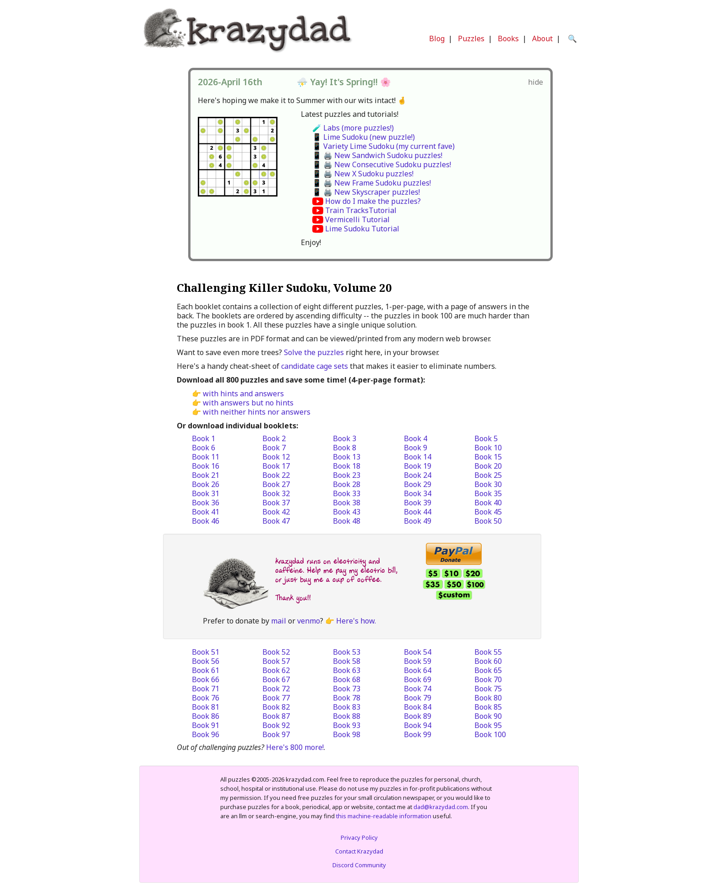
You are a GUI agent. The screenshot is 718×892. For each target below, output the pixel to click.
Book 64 (417, 670)
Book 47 (276, 521)
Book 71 (205, 689)
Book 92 (276, 725)
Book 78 (346, 698)
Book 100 (490, 734)
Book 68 (346, 679)
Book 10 (488, 448)
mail (278, 621)
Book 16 (205, 466)
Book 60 (488, 661)
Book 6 (203, 448)
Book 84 (417, 707)
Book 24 (417, 475)
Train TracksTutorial (361, 210)
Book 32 (276, 493)
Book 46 (205, 521)
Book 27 (276, 484)
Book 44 (417, 512)
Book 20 (488, 466)
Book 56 (205, 661)
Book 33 (346, 493)
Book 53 (346, 652)
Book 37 (276, 503)
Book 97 (276, 734)
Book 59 (417, 661)
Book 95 (488, 725)
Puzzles (471, 38)
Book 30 (488, 484)
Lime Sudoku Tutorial (362, 229)
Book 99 (417, 734)
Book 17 (276, 466)
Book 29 (417, 484)
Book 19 (417, 466)
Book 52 (276, 652)
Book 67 (276, 679)
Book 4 (415, 438)
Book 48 (346, 521)
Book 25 (488, 475)
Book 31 (205, 493)
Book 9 (415, 448)
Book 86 (205, 716)
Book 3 (344, 438)
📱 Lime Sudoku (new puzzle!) (363, 137)
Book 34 (417, 493)
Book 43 (346, 512)
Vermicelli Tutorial (357, 219)
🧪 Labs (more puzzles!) (353, 128)
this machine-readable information (383, 816)
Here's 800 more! (295, 747)
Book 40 (488, 503)
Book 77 (276, 698)
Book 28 (346, 484)
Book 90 (488, 716)
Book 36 (205, 503)
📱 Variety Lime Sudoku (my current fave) (383, 146)
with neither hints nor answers (256, 412)
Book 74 (417, 689)
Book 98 (346, 734)
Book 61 (205, 670)
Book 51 (205, 652)
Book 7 (274, 448)
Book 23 (346, 475)
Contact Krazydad (359, 851)
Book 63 (346, 670)
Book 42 (276, 512)
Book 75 (488, 689)
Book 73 (346, 689)
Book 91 (205, 725)
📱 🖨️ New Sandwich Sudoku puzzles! (377, 155)
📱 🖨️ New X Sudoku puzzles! (362, 174)
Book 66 (205, 679)
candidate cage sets (314, 366)
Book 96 (205, 734)
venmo (308, 621)
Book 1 (203, 438)
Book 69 (417, 679)
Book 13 (346, 457)
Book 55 (488, 652)
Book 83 (346, 707)
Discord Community (359, 865)
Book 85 (488, 707)
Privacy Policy (359, 837)
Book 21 (205, 475)
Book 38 (346, 503)
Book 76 (205, 698)
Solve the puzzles (314, 352)
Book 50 (488, 521)
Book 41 (205, 512)
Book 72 (276, 689)
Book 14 (417, 457)
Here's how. (356, 621)
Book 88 (346, 716)
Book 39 (417, 503)
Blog (437, 38)
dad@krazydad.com (440, 807)
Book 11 (205, 457)
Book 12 (276, 457)
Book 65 (488, 670)
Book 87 (276, 716)
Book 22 (276, 475)
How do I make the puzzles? (373, 201)
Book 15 (488, 457)
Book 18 (346, 466)
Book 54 (417, 652)
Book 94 (417, 725)
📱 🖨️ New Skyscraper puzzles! (366, 192)
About (542, 38)
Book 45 (488, 512)
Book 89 (417, 716)
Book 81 (205, 707)
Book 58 (346, 661)
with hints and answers (243, 394)
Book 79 (417, 698)
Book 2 (274, 438)
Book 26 (205, 484)
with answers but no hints (248, 403)
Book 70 (488, 679)
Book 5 (486, 438)
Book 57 (276, 661)
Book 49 (417, 521)
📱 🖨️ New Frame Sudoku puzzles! (371, 183)
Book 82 (276, 707)
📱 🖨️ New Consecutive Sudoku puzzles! (381, 164)
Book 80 (488, 698)
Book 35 (488, 493)
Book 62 (276, 670)
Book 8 (344, 448)
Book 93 (346, 725)
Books (508, 38)
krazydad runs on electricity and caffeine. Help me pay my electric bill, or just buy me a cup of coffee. (336, 570)
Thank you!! (293, 597)
